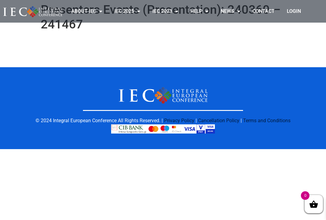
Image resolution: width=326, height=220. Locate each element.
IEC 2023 (165, 11)
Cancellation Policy (218, 120)
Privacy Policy (179, 120)
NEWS (230, 11)
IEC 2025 (127, 11)
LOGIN (294, 11)
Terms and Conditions (266, 120)
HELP (199, 11)
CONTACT (264, 11)
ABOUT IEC (86, 11)
